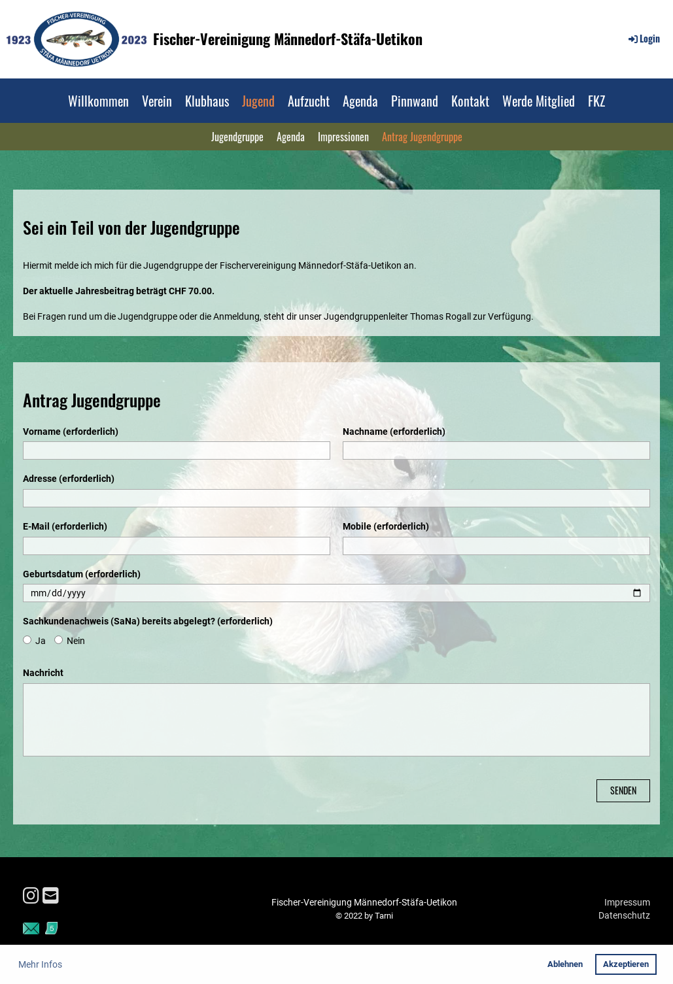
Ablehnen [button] (565, 964)
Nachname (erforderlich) (394, 431)
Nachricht (43, 673)
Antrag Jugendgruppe (422, 136)
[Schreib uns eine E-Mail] (51, 896)
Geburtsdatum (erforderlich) (82, 574)
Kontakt (470, 100)
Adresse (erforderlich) (68, 478)
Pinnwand (414, 100)
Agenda (360, 100)
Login (643, 38)
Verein (157, 100)
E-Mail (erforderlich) (65, 526)
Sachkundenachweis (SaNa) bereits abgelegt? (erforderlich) (148, 621)
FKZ (596, 100)
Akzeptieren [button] (626, 964)
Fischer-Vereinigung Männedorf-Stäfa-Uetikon (288, 39)
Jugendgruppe (237, 136)
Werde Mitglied (538, 100)
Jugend (258, 100)
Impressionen (343, 136)
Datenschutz (624, 915)
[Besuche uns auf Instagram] (31, 896)
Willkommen (98, 100)
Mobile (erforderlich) (386, 526)
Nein (69, 641)
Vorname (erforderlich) (70, 431)
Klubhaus (207, 100)
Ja (34, 641)
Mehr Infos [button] (40, 964)
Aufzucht (309, 100)
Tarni (384, 916)
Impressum (627, 902)
